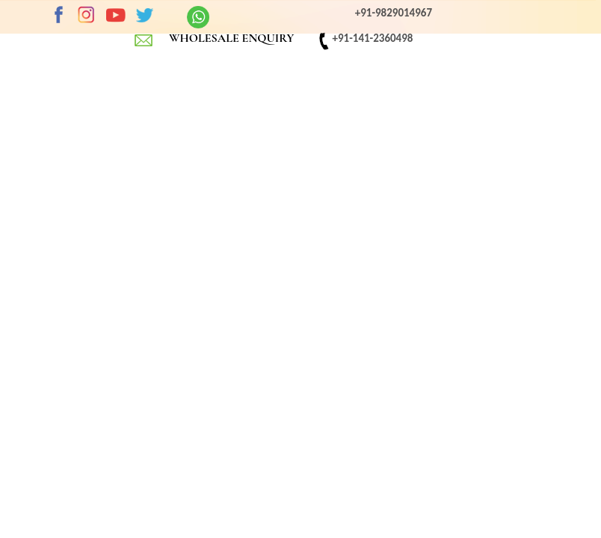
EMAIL (144, 39)
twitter (144, 15)
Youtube (116, 15)
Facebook (58, 15)
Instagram (86, 15)
